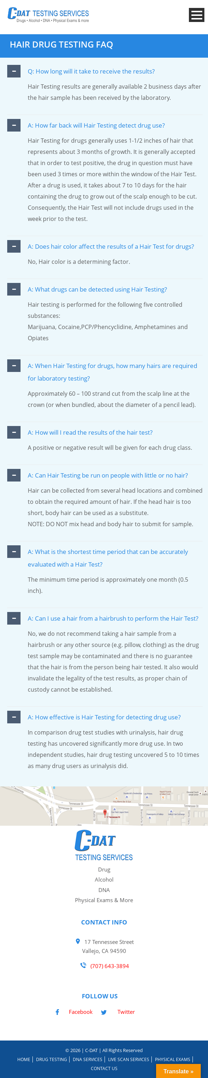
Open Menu (196, 15)
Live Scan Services (128, 1059)
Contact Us (104, 1068)
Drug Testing (51, 1059)
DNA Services (87, 1059)
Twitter (126, 1011)
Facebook (81, 1011)
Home (23, 1059)
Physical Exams (172, 1059)
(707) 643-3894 (109, 966)
